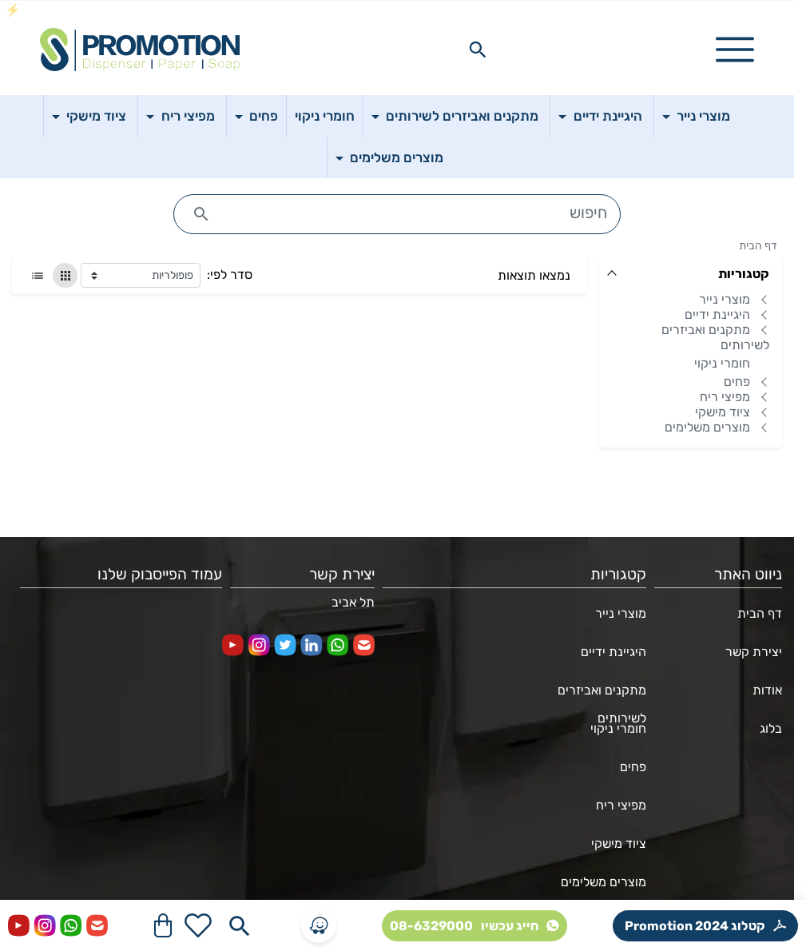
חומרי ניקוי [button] (325, 116)
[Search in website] (478, 50)
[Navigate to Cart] (163, 925)
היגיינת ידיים (717, 315)
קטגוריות (743, 273)
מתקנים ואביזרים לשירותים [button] (460, 116)
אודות (767, 690)
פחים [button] (262, 116)
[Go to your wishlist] (198, 925)
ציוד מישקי (722, 412)
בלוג (771, 728)
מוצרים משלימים (707, 428)
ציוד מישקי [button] (94, 116)
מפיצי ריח (725, 397)
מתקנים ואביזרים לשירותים (715, 338)
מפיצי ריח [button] (186, 116)
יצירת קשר (753, 651)
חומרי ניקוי (722, 364)
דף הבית (758, 246)
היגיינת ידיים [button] (606, 116)
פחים (737, 382)
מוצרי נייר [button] (701, 116)
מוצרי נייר (724, 300)
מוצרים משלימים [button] (395, 157)
